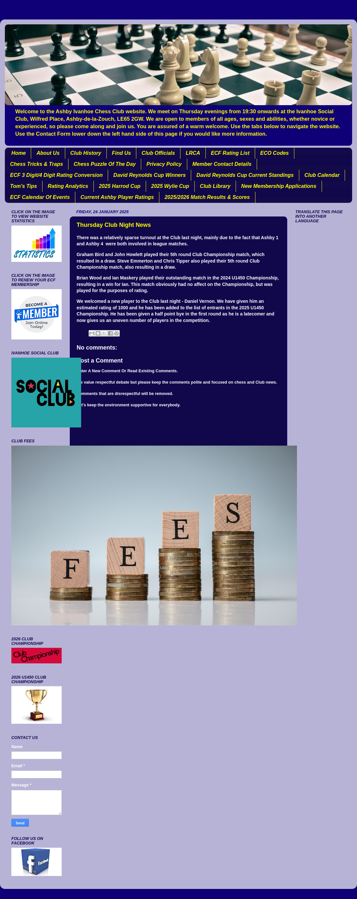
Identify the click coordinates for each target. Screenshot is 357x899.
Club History (85, 153)
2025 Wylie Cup (170, 186)
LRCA (193, 153)
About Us (47, 153)
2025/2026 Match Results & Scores (207, 197)
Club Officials (158, 153)
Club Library (215, 186)
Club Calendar (321, 175)
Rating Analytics (68, 186)
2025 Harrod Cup (120, 186)
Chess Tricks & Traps (36, 164)
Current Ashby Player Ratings (117, 197)
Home (18, 153)
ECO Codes (274, 153)
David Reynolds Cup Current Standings (245, 175)
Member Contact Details (222, 164)
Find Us (121, 153)
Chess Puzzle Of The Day (105, 164)
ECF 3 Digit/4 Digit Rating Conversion (56, 175)
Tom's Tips (23, 186)
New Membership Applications (278, 186)
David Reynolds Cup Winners (149, 175)
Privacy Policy (164, 164)
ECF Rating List (230, 153)
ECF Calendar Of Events (40, 197)
